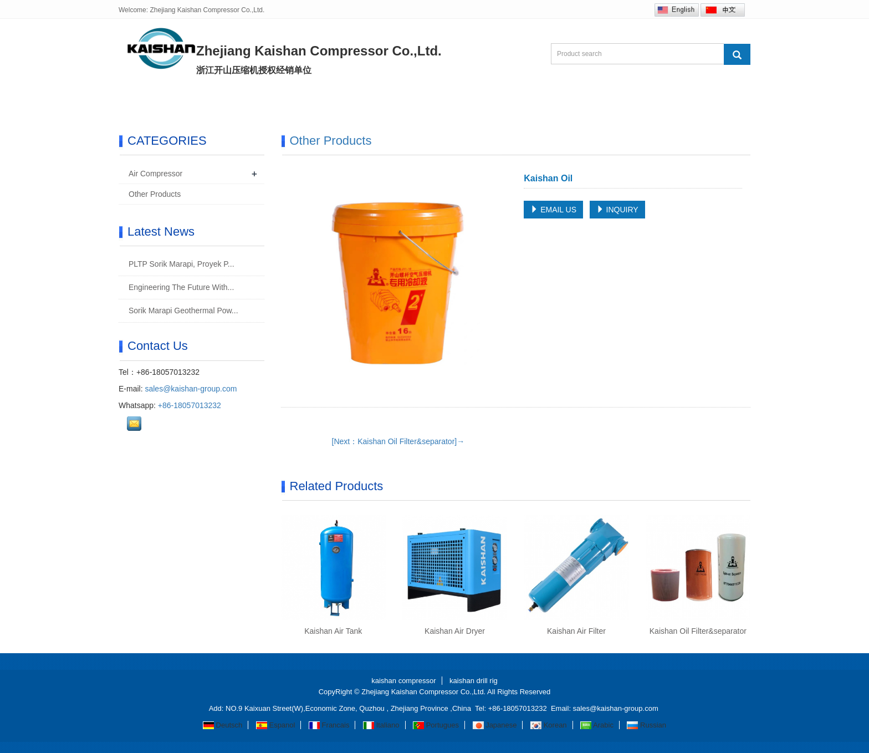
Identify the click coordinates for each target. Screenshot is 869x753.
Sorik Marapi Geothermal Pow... (182, 310)
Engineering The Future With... (180, 287)
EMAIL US (553, 209)
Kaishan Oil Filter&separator (698, 631)
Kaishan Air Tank (333, 631)
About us (209, 101)
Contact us (589, 101)
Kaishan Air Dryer (455, 631)
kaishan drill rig (473, 680)
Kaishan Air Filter (576, 631)
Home (147, 101)
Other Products (331, 140)
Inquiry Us (515, 101)
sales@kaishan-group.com (191, 388)
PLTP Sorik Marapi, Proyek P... (180, 264)
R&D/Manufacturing (423, 101)
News (340, 101)
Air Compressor (155, 173)
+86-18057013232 (189, 405)
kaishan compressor (403, 680)
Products (277, 101)
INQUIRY (617, 209)
